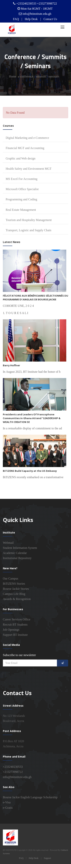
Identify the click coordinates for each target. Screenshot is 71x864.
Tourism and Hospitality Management (29, 220)
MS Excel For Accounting (21, 178)
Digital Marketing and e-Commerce (27, 137)
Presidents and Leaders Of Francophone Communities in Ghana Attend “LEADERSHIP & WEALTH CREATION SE (31, 418)
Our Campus (10, 578)
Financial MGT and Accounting (25, 148)
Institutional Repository (17, 558)
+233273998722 (13, 771)
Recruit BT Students (15, 624)
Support (47, 858)
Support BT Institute (15, 634)
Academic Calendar (15, 553)
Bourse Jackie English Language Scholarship (30, 797)
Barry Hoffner (11, 365)
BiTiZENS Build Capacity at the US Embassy (30, 471)
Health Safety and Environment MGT (28, 168)
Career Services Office (16, 619)
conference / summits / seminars (39, 76)
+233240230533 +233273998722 (36, 3)
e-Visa (7, 802)
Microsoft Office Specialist (22, 189)
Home (12, 76)
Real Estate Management (21, 209)
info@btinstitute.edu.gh (37, 13)
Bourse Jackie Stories (16, 588)
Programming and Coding (21, 199)
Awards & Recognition (17, 599)
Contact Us (50, 19)
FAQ (16, 19)
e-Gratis (8, 807)
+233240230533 (13, 766)
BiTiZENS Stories (14, 583)
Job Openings (11, 629)
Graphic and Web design (20, 158)
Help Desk (31, 19)
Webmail (8, 542)
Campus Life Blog (14, 593)
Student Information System (20, 547)
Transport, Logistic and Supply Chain (28, 230)
